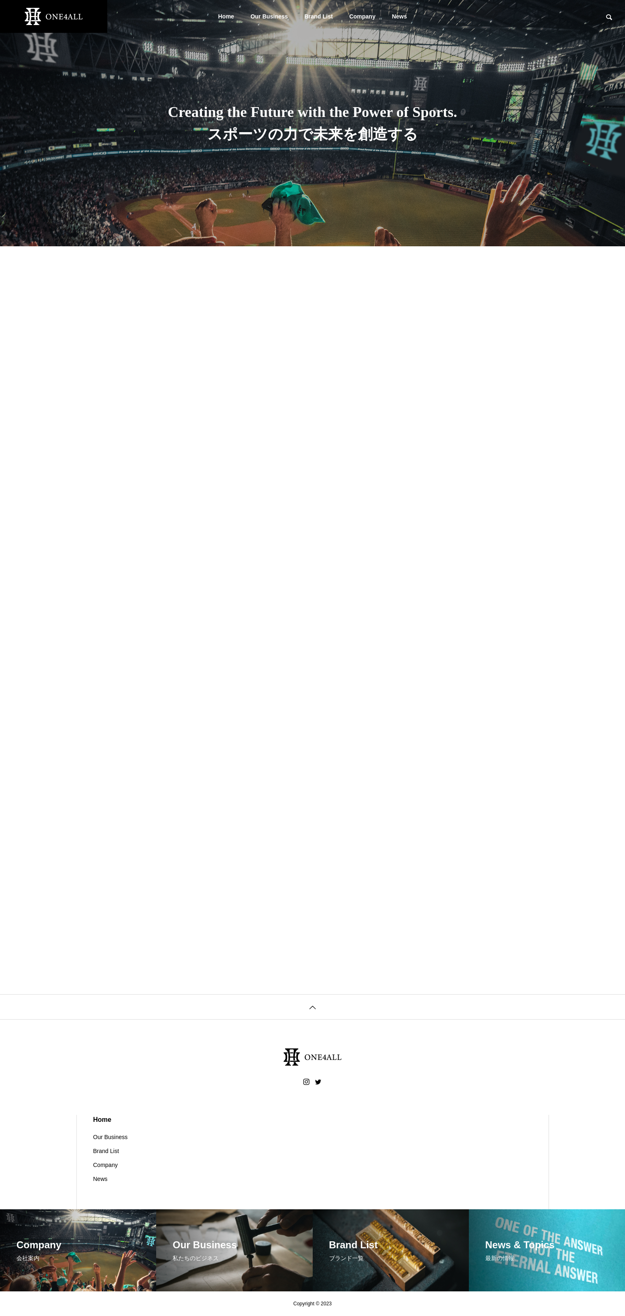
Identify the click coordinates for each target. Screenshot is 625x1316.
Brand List (318, 16)
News (399, 16)
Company (362, 16)
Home (226, 16)
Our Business (269, 16)
